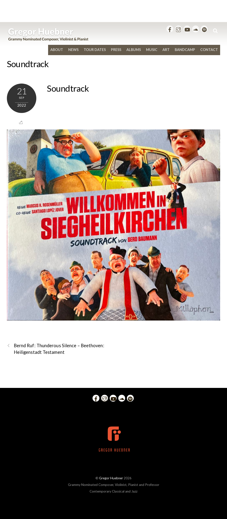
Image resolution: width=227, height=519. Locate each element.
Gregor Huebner (111, 478)
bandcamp (185, 50)
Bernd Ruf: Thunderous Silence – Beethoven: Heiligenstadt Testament (55, 348)
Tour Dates (95, 50)
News (73, 50)
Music (151, 50)
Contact (209, 50)
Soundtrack (28, 64)
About (56, 50)
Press (116, 50)
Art (166, 50)
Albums (133, 50)
